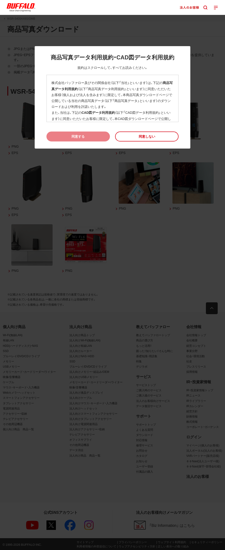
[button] (147, 136)
